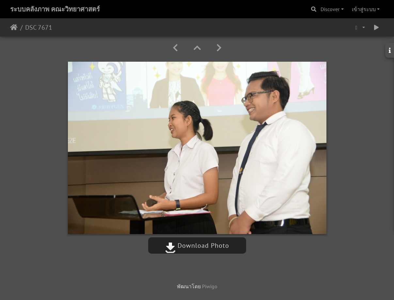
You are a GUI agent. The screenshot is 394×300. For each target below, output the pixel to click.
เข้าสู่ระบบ (364, 9)
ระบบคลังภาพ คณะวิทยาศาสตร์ (55, 9)
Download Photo (197, 245)
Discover (330, 9)
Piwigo (209, 286)
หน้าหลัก (14, 27)
